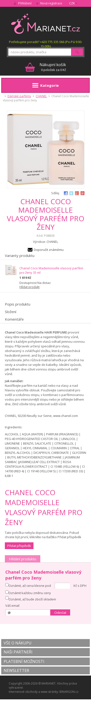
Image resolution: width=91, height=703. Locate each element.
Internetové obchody (23, 692)
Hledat (77, 52)
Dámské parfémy (19, 96)
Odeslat (60, 612)
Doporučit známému (49, 249)
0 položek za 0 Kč (53, 67)
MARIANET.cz (45, 23)
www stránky (49, 692)
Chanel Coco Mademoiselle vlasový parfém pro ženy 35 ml (51, 270)
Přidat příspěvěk (19, 546)
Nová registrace (51, 3)
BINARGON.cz (68, 692)
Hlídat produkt (29, 287)
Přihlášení (25, 3)
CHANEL (41, 96)
